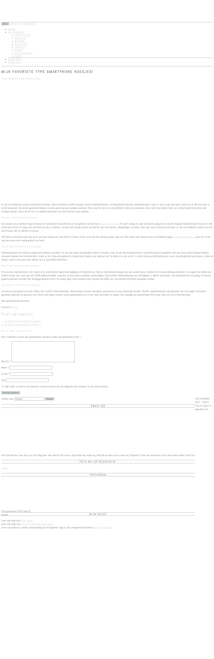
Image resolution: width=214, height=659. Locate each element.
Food (18, 50)
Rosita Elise (34, 78)
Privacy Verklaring (103, 531)
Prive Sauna (27, 524)
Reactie (6, 365)
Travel (20, 47)
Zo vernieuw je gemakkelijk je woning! (21, 324)
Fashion (21, 44)
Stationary (24, 53)
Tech (15, 307)
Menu (5, 24)
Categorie (16, 32)
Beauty (20, 38)
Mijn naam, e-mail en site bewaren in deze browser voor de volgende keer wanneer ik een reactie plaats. (56, 390)
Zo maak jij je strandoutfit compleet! (21, 321)
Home (12, 29)
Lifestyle (22, 35)
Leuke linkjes (47, 528)
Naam (5, 371)
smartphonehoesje (109, 223)
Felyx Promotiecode (31, 528)
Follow (4, 472)
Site (3, 384)
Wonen (20, 41)
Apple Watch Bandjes (183, 237)
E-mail (5, 378)
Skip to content (23, 23)
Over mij (15, 59)
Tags (18, 56)
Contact (14, 62)
